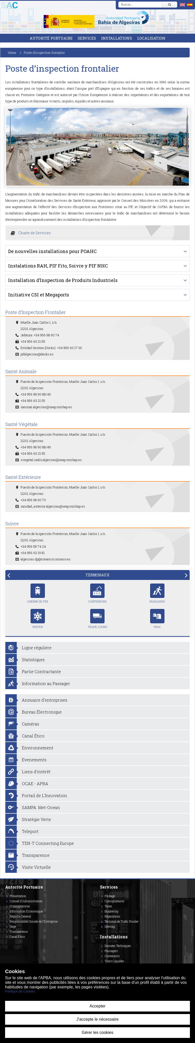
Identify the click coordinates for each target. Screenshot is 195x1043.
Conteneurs (97, 592)
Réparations (112, 916)
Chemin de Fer (37, 592)
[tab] (97, 575)
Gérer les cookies (97, 1032)
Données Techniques (118, 946)
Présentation (18, 896)
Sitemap (110, 926)
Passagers (157, 592)
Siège (13, 926)
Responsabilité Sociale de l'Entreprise (34, 921)
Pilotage (110, 896)
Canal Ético (17, 937)
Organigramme (20, 906)
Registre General (20, 916)
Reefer (37, 618)
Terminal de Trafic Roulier (122, 921)
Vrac (157, 618)
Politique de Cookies (20, 991)
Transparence (19, 931)
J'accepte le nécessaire (97, 1019)
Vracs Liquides (114, 961)
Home (12, 52)
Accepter (97, 1006)
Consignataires (114, 901)
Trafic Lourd (97, 618)
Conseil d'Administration (26, 901)
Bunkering (111, 911)
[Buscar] (169, 4)
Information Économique (26, 911)
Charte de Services (34, 232)
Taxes (108, 906)
